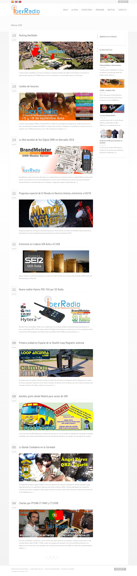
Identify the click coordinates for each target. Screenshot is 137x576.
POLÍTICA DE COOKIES (67, 569)
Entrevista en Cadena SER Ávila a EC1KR (39, 244)
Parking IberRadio (28, 35)
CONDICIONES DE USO (36, 569)
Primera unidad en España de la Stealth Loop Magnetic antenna (51, 343)
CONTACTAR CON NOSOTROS (19, 569)
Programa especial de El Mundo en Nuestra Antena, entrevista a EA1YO (55, 193)
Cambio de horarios (29, 86)
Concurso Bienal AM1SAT (108, 116)
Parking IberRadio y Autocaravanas (110, 65)
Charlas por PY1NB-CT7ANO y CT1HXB (38, 503)
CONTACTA (122, 9)
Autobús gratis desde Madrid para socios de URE (43, 396)
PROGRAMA (100, 9)
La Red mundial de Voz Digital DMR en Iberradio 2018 (46, 139)
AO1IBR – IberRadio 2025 (107, 90)
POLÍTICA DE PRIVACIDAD (52, 569)
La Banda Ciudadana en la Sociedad (37, 447)
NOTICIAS (111, 9)
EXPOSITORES (86, 9)
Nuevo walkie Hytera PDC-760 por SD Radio (41, 289)
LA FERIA (74, 9)
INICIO (65, 9)
